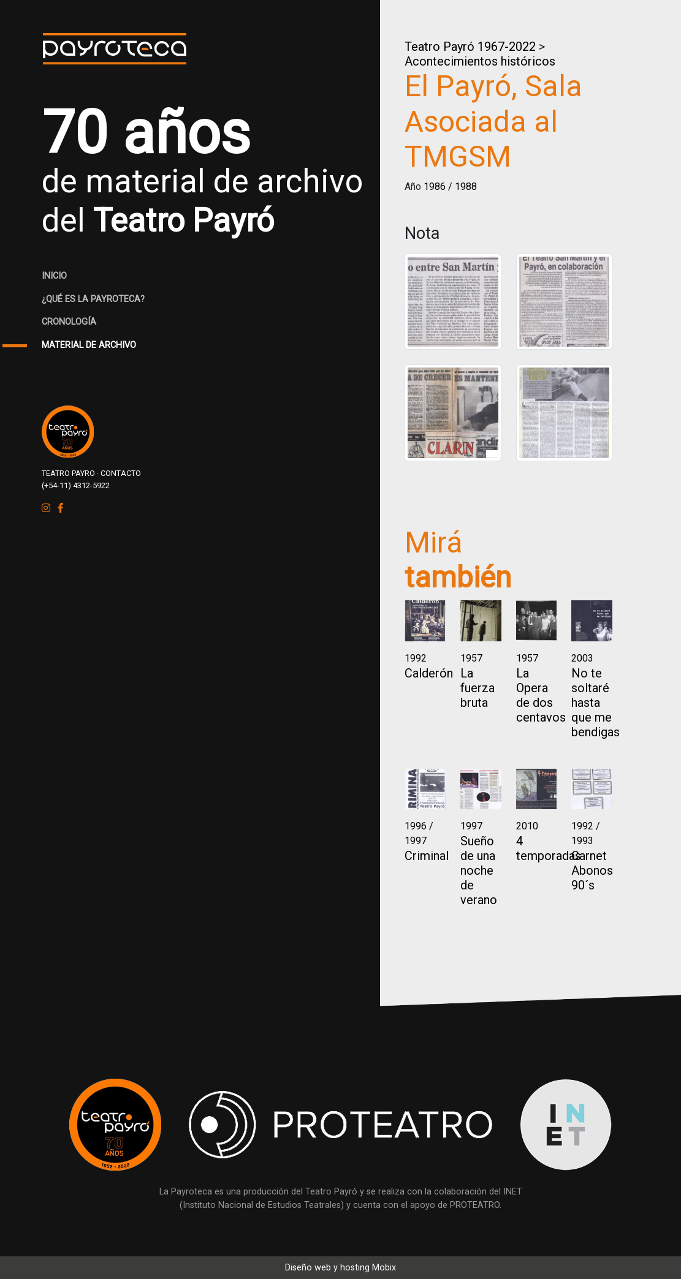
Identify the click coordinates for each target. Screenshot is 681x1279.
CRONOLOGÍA (69, 322)
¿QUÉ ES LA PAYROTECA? (93, 299)
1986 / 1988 (450, 186)
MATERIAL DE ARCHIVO (89, 345)
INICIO (54, 276)
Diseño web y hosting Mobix (340, 1267)
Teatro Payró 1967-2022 (470, 46)
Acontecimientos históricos (480, 61)
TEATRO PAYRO (68, 473)
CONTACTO (121, 473)
